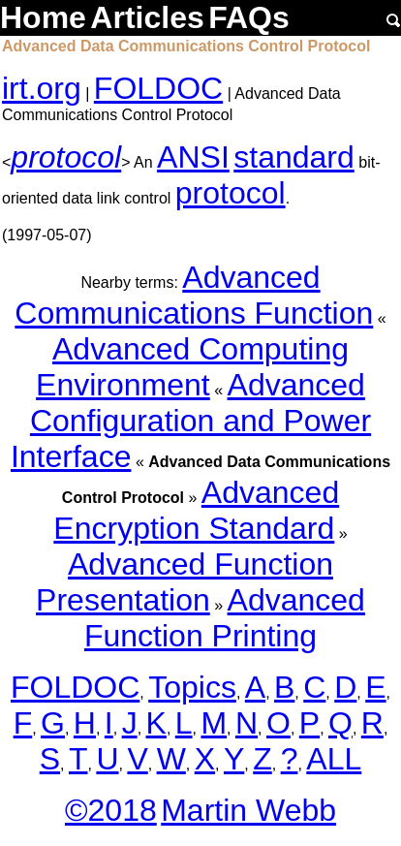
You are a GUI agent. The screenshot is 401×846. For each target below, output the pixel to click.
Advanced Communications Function (194, 295)
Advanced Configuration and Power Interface (191, 420)
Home (43, 17)
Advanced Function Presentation (184, 582)
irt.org (41, 88)
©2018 (111, 810)
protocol (66, 157)
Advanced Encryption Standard (196, 510)
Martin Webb (248, 810)
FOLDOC (158, 88)
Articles (146, 17)
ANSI (193, 157)
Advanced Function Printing (224, 617)
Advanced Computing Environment (192, 366)
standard (294, 157)
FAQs (249, 17)
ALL (333, 758)
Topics (192, 687)
